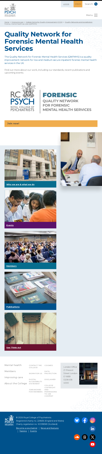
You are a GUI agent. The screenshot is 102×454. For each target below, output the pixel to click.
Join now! (51, 123)
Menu (91, 16)
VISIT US (93, 387)
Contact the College (35, 366)
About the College (16, 383)
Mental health (13, 365)
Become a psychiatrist (26, 428)
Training (23, 431)
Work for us (35, 373)
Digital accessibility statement (35, 381)
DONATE (78, 4)
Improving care (17, 22)
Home (7, 22)
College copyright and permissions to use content (50, 390)
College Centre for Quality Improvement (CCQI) (44, 22)
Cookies (48, 365)
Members (10, 371)
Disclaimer (50, 379)
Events (33, 431)
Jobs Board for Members (35, 391)
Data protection (50, 372)
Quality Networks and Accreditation (78, 22)
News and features (50, 428)
